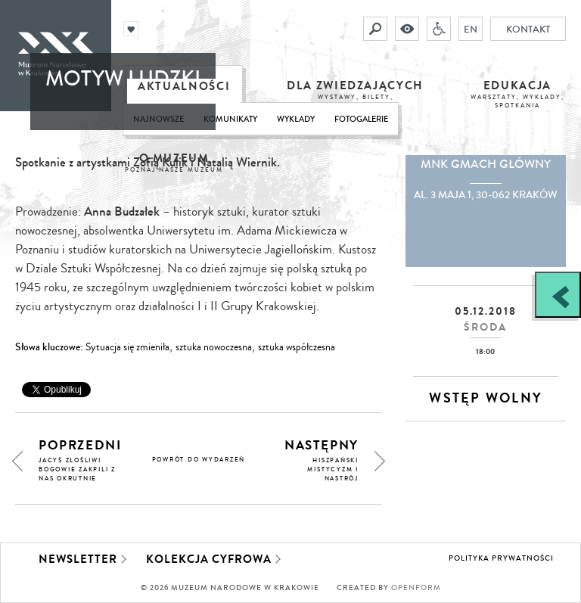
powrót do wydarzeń (199, 459)
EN (470, 29)
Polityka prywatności (501, 558)
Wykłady (296, 119)
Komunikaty (230, 119)
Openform (416, 588)
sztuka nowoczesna (214, 347)
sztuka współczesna (296, 347)
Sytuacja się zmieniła (127, 347)
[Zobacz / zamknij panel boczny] (558, 295)
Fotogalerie (361, 119)
